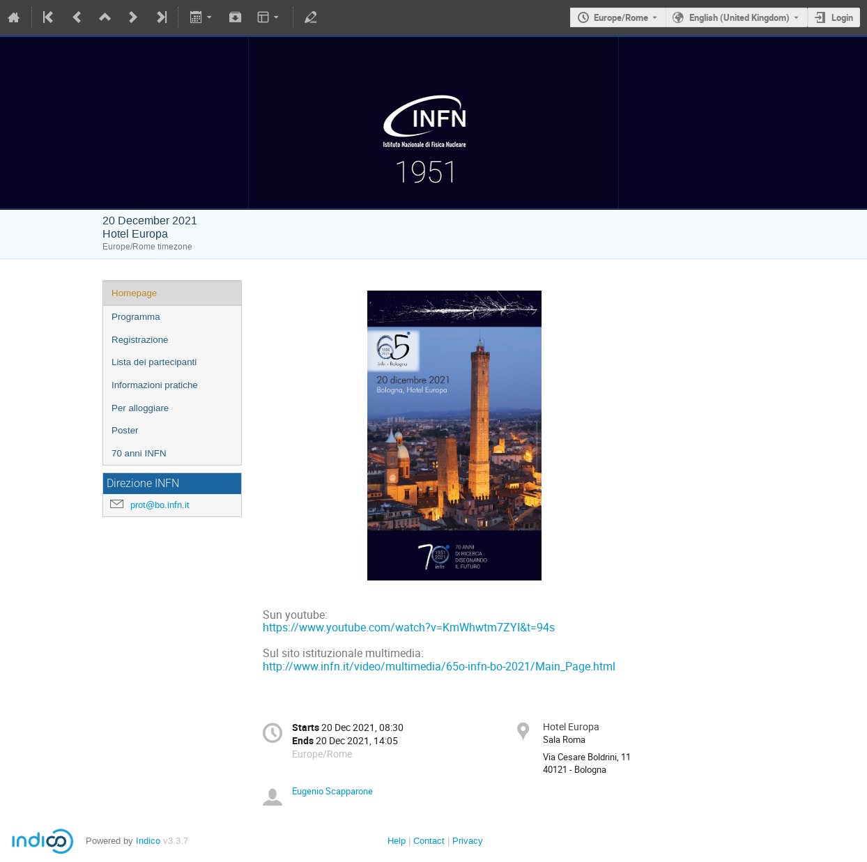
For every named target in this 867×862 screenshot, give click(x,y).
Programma (136, 316)
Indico (148, 841)
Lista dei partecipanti (154, 362)
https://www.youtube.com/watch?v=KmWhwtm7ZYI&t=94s (409, 627)
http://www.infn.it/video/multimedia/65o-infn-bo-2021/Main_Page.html (439, 666)
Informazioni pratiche (155, 385)
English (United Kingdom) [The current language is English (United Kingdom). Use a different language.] (739, 17)
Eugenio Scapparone (332, 791)
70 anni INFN (139, 453)
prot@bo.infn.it (160, 505)
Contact (429, 841)
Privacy (467, 841)
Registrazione (140, 339)
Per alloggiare (140, 408)
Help (397, 841)
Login (842, 17)
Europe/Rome (621, 17)
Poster (125, 430)
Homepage (134, 293)
